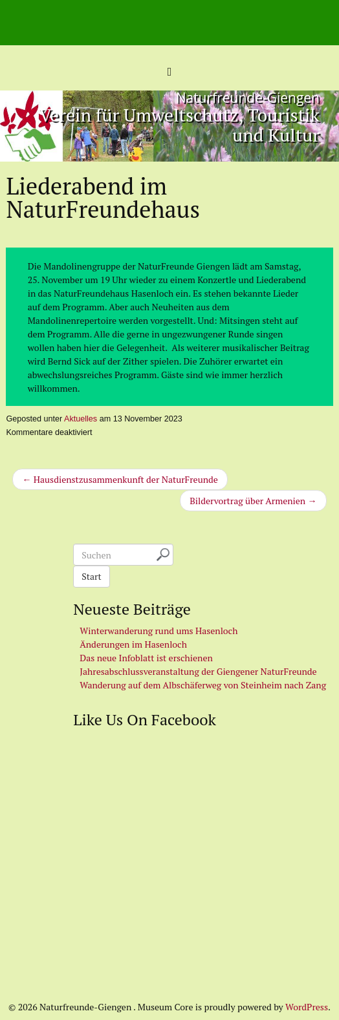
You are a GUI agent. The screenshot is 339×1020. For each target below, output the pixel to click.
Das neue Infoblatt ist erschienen (146, 658)
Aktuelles (80, 418)
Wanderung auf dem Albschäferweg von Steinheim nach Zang (203, 685)
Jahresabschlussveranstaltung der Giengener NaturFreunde (198, 671)
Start (91, 576)
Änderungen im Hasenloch (133, 644)
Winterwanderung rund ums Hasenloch (158, 630)
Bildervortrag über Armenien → (253, 500)
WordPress (306, 1007)
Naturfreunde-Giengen (248, 98)
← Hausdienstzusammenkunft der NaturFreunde (119, 479)
